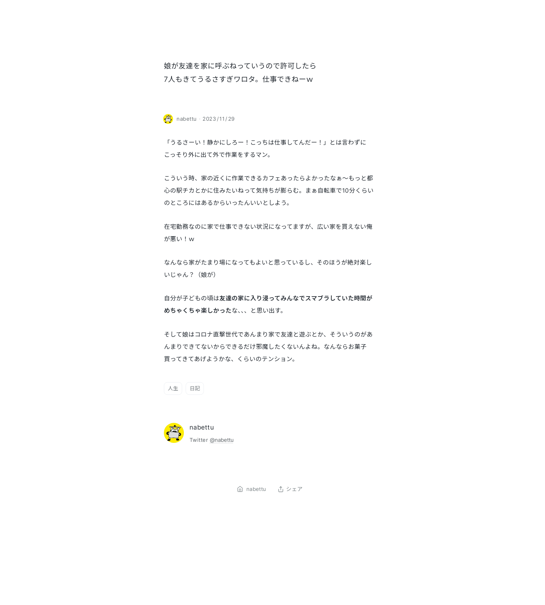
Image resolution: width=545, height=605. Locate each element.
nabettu (202, 427)
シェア (290, 489)
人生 (173, 388)
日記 (195, 388)
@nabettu (222, 440)
